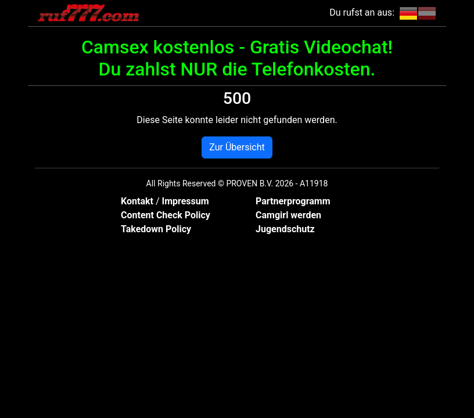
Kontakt (138, 201)
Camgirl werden (288, 215)
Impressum (185, 201)
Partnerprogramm (293, 201)
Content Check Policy (165, 215)
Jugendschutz (285, 229)
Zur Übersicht (236, 147)
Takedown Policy (156, 229)
